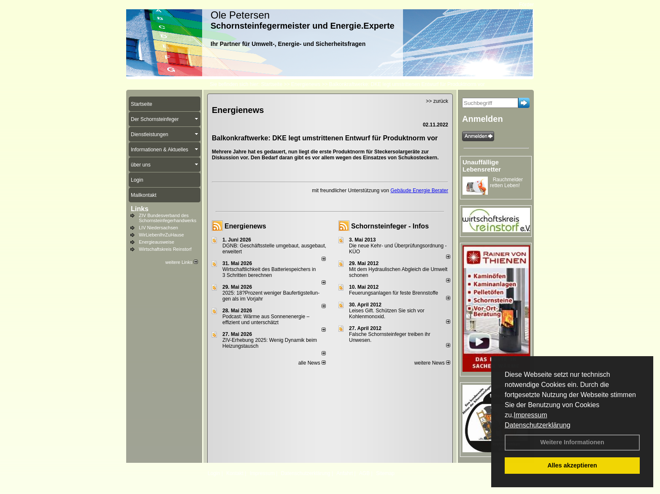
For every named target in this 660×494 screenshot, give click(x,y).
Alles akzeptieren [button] (572, 465)
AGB (364, 473)
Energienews (245, 226)
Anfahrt (344, 473)
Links (140, 208)
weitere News (432, 363)
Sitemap (385, 473)
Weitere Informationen (572, 442)
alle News (312, 363)
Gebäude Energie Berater (419, 190)
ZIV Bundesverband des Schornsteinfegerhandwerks (167, 218)
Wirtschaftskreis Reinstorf (165, 249)
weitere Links (181, 262)
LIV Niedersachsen (158, 227)
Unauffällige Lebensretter (482, 165)
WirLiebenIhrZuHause (161, 234)
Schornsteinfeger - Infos (390, 226)
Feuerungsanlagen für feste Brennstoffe (393, 293)
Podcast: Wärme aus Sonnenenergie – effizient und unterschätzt (265, 319)
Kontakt (234, 473)
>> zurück (437, 101)
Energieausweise (156, 241)
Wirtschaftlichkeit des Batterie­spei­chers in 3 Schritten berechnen (269, 272)
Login (214, 473)
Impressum (530, 415)
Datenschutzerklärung (538, 425)
